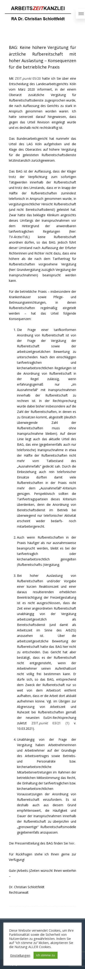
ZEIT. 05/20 (28, 78)
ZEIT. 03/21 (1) (50, 723)
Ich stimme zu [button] (45, 955)
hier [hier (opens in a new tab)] (71, 843)
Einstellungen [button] (20, 955)
